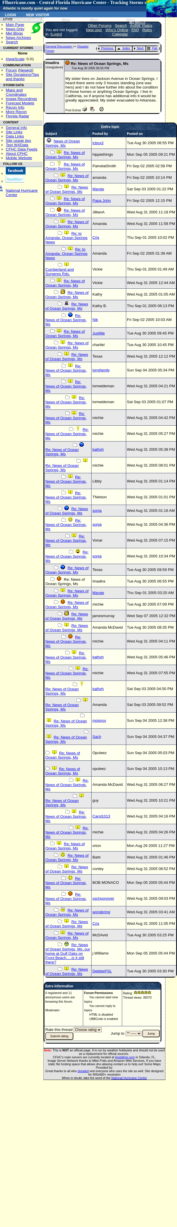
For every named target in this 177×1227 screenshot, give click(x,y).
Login (10, 14)
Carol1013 (101, 816)
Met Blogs (14, 33)
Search (12, 42)
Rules (147, 30)
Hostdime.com (125, 1057)
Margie (98, 189)
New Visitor (37, 14)
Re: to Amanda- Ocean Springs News (66, 237)
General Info (16, 127)
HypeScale (15, 59)
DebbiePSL (102, 971)
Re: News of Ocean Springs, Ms (65, 155)
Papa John (101, 200)
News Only (15, 29)
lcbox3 (98, 143)
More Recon (16, 112)
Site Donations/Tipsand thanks (22, 76)
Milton (66, 19)
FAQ (135, 30)
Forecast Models (20, 103)
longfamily (101, 370)
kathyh (98, 449)
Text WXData (17, 145)
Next (138, 48)
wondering (101, 912)
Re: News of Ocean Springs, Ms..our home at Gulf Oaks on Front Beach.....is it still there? (67, 953)
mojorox (99, 720)
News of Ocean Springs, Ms (62, 143)
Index (123, 48)
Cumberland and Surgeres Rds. (59, 271)
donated (83, 1071)
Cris (95, 237)
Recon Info (15, 107)
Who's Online (116, 30)
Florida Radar (17, 116)
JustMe (98, 333)
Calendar (120, 34)
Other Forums (99, 25)
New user (94, 30)
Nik (95, 319)
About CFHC (17, 153)
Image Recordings (21, 99)
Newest (25, 70)
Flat (152, 48)
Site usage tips (18, 140)
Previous (105, 48)
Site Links (14, 132)
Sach (96, 736)
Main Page (15, 24)
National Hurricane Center (129, 1078)
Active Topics (141, 25)
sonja (97, 510)
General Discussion (59, 46)
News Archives (18, 37)
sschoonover (103, 898)
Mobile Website (19, 158)
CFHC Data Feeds (22, 149)
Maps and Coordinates (16, 92)
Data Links (15, 136)
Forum (11, 70)
